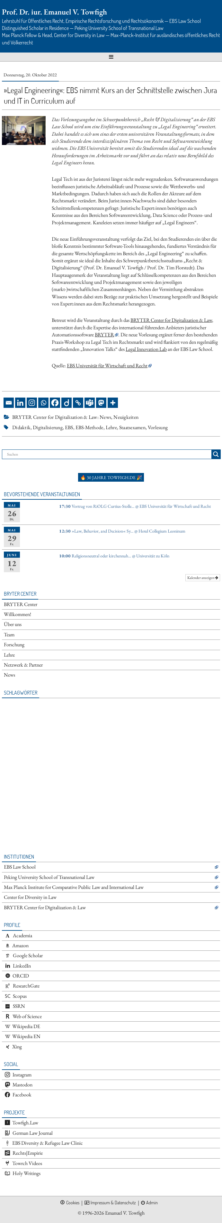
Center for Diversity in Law (30, 897)
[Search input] (108, 454)
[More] (113, 403)
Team (9, 634)
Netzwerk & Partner (23, 664)
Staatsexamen (132, 427)
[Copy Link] (78, 403)
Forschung (14, 644)
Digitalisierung (48, 427)
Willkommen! (17, 614)
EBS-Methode (89, 427)
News (9, 674)
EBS (69, 427)
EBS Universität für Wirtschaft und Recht (107, 365)
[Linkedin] (20, 403)
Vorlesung (158, 427)
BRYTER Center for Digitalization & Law (171, 320)
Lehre (111, 427)
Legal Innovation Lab (146, 349)
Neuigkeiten (125, 417)
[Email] (9, 403)
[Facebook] (55, 403)
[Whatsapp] (43, 403)
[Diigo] (66, 403)
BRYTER (104, 334)
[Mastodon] (101, 403)
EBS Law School (20, 866)
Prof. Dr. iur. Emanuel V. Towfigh (54, 12)
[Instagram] (32, 403)
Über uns (13, 624)
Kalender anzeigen (202, 577)
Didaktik (21, 427)
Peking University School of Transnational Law (49, 877)
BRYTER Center (20, 604)
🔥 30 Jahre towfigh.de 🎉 (111, 477)
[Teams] (89, 403)
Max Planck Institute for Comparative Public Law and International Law (74, 887)
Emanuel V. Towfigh (125, 1212)
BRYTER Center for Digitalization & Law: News (61, 417)
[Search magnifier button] (215, 454)
